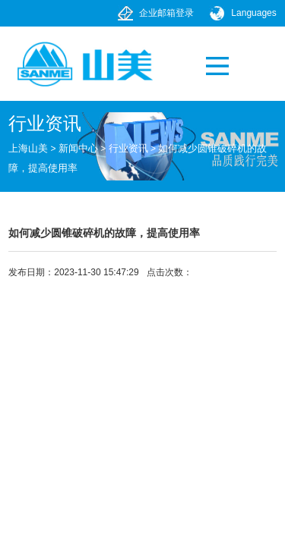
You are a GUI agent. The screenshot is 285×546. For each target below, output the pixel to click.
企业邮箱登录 (166, 13)
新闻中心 (78, 148)
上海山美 (28, 148)
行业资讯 (128, 148)
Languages (253, 13)
